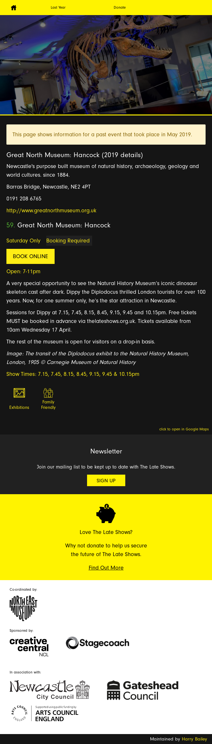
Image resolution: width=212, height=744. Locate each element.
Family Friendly (48, 405)
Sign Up (106, 481)
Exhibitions (19, 407)
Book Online (30, 256)
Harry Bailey (194, 739)
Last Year (58, 7)
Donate (120, 7)
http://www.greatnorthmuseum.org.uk (51, 210)
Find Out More (106, 567)
